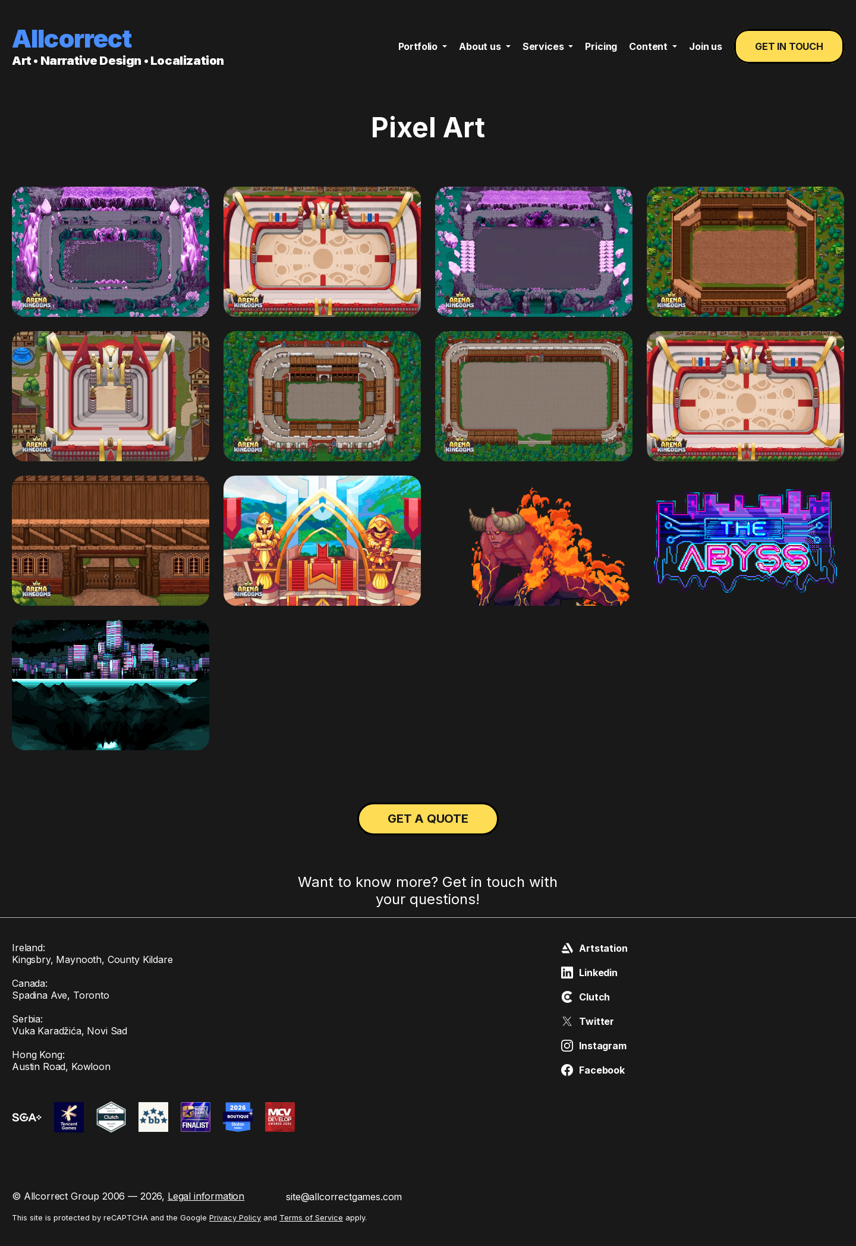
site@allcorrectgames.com (344, 1197)
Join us (705, 46)
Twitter (587, 1021)
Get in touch (789, 46)
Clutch (585, 997)
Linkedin (589, 972)
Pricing (601, 46)
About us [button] (481, 46)
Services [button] (545, 46)
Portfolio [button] (419, 46)
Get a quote (428, 818)
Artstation (594, 948)
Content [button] (649, 46)
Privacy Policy (235, 1217)
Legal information (206, 1196)
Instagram (594, 1046)
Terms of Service (311, 1217)
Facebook (593, 1070)
